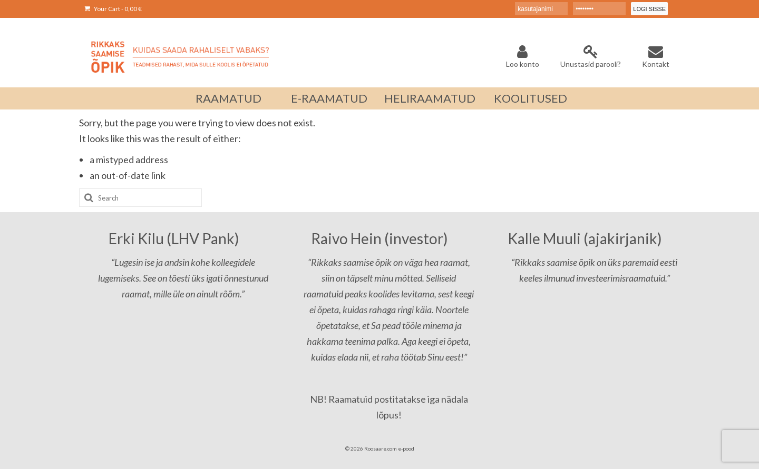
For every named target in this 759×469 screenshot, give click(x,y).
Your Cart (113, 9)
